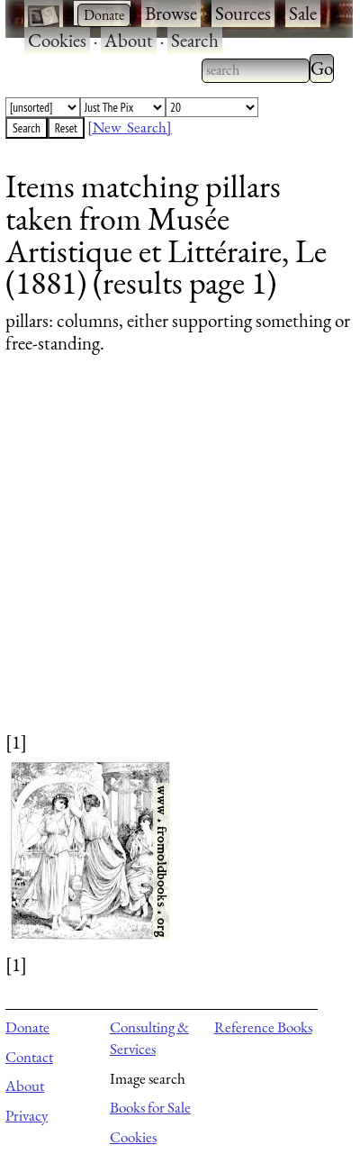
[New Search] (129, 127)
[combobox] (256, 70)
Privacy (26, 1115)
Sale (303, 13)
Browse (171, 13)
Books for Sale (150, 1107)
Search (195, 40)
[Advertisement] (169, 560)
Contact (29, 1057)
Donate (27, 1027)
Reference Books (263, 1027)
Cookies (57, 40)
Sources (243, 13)
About (128, 40)
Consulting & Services (149, 1038)
